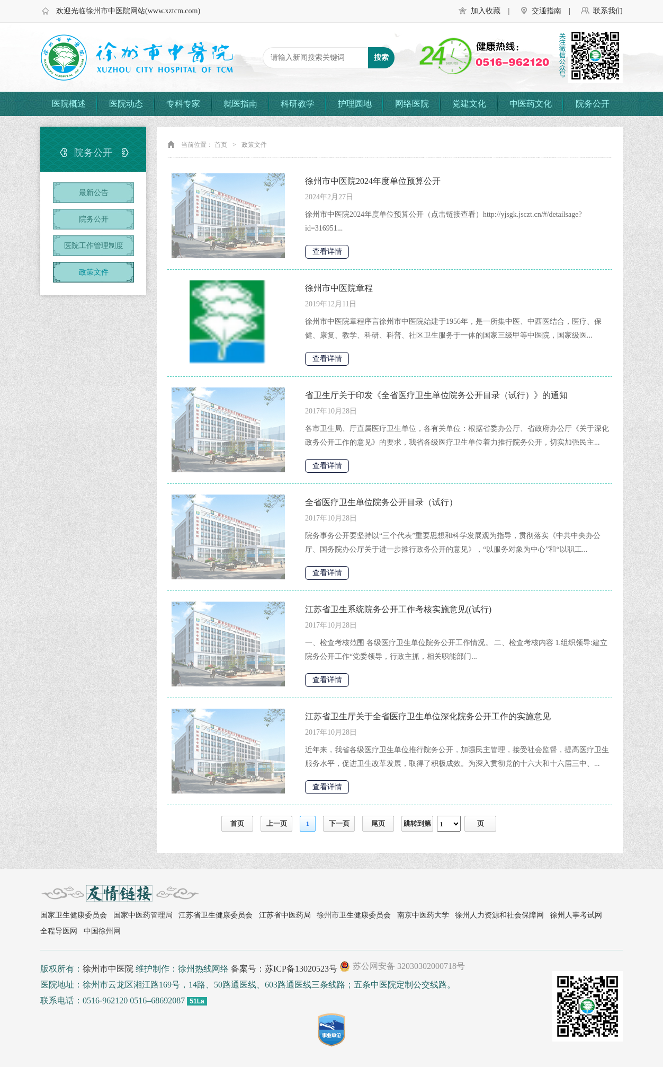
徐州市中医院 (108, 968)
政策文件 (94, 272)
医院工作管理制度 (93, 246)
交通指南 (546, 11)
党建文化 (469, 103)
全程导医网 (58, 931)
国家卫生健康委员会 (73, 915)
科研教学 (298, 103)
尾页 (378, 823)
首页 (220, 144)
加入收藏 (485, 11)
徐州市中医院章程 (339, 288)
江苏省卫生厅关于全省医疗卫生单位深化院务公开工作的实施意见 (428, 716)
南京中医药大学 (423, 915)
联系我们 (608, 11)
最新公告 (94, 193)
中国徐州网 (102, 931)
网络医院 (412, 103)
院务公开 (593, 103)
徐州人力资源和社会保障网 (499, 915)
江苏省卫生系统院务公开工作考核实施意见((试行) (398, 609)
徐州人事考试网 (576, 915)
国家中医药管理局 (143, 915)
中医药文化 (530, 103)
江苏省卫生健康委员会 (215, 915)
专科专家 (183, 103)
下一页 (339, 823)
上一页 (276, 823)
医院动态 (126, 103)
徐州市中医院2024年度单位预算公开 (373, 181)
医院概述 (69, 103)
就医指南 (240, 103)
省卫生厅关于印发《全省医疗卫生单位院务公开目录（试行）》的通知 (436, 395)
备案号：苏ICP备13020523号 (284, 968)
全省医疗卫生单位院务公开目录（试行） (381, 502)
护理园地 (355, 103)
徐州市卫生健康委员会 (354, 915)
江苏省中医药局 (285, 915)
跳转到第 (417, 823)
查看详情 (327, 251)
